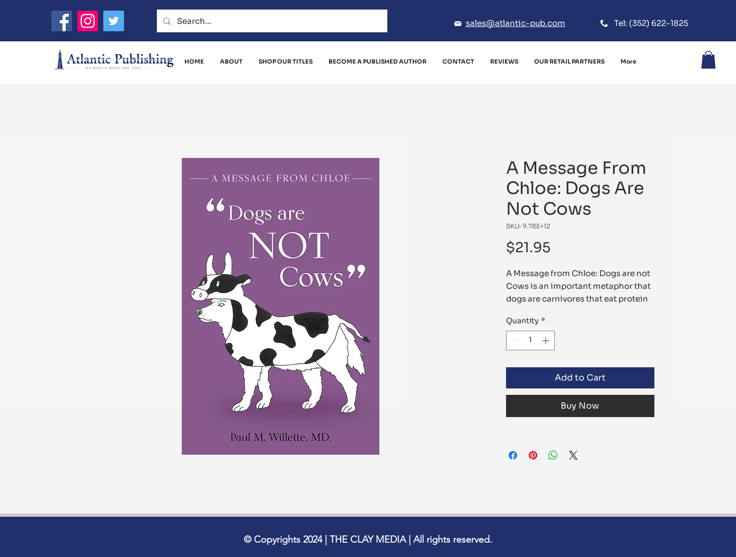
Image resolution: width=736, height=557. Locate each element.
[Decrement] (514, 340)
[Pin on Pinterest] (533, 455)
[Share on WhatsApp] (553, 455)
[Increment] (546, 340)
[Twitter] (113, 21)
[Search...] (271, 21)
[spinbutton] (530, 340)
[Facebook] (61, 21)
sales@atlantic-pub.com (515, 23)
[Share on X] (573, 455)
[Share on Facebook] (513, 455)
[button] (708, 59)
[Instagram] (87, 21)
